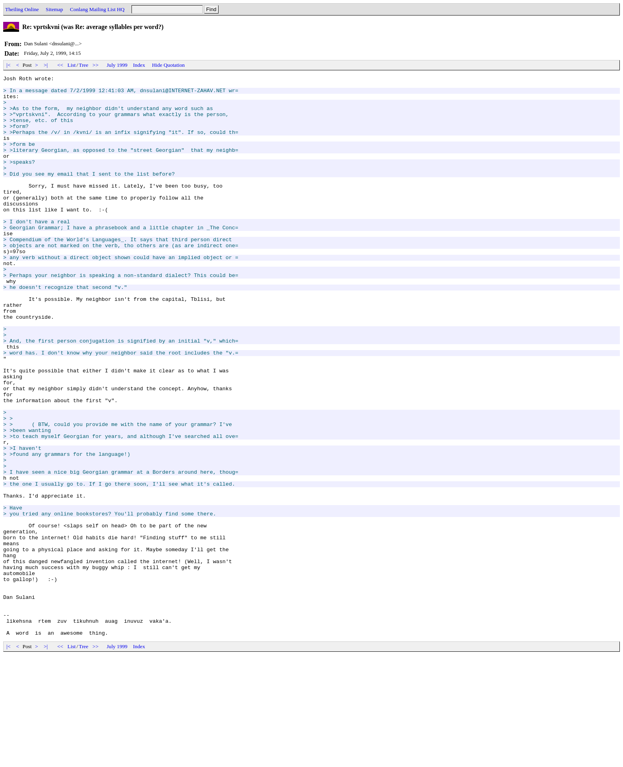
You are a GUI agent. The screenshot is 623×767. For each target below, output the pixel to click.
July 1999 (117, 65)
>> (95, 65)
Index (139, 65)
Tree (83, 65)
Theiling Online (22, 9)
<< (60, 65)
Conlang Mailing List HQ (97, 9)
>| (46, 65)
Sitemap (54, 9)
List (72, 65)
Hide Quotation (168, 65)
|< (8, 65)
